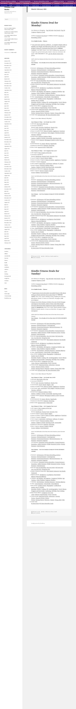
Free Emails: (4, 5)
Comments (7, 296)
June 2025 (6, 74)
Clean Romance (39, 97)
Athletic (6, 253)
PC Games (42, 143)
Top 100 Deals (49, 30)
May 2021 (6, 155)
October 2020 (7, 171)
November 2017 (7, 198)
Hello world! (13, 52)
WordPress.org (7, 298)
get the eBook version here (56, 53)
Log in (5, 291)
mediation (6, 267)
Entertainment (44, 172)
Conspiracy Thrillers (56, 91)
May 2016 (6, 236)
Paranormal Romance (43, 71)
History (37, 107)
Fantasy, (38, 113)
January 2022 (7, 137)
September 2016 (8, 227)
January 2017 (7, 218)
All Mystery (43, 88)
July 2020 (6, 177)
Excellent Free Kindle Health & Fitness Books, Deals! (11, 32)
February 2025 (7, 81)
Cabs (52, 129)
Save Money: (4, 3)
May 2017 (6, 209)
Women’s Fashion (43, 136)
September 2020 (8, 173)
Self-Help (54, 104)
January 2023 (7, 115)
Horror (42, 113)
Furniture (62, 131)
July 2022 (6, 126)
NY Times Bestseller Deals (53, 115)
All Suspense (47, 91)
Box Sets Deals (51, 80)
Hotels (44, 129)
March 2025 (7, 79)
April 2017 (6, 211)
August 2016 (7, 229)
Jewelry (43, 138)
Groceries (41, 127)
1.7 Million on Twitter (58, 1)
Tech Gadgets (51, 132)
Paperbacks (53, 143)
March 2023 (7, 110)
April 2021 (6, 157)
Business (46, 145)
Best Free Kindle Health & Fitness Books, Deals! (10, 29)
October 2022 (7, 121)
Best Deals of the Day (42, 124)
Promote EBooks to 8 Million (8, 1)
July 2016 (6, 231)
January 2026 (7, 61)
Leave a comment (36, 257)
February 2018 (7, 195)
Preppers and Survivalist (38, 104)
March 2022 (7, 135)
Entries (7, 293)
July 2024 (6, 92)
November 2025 (7, 65)
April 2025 (6, 76)
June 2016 (6, 234)
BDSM (48, 77)
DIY (47, 102)
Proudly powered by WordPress (38, 523)
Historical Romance (55, 71)
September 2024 (8, 90)
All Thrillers (40, 91)
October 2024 (7, 88)
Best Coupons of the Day (44, 152)
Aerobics (6, 251)
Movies (48, 143)
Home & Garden (48, 131)
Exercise (6, 258)
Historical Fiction (43, 109)
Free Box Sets (37, 82)
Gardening (48, 104)
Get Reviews (70, 1)
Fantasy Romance (41, 70)
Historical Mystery (41, 89)
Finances (41, 140)
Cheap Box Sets (46, 82)
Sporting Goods (57, 138)
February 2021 (7, 162)
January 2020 (7, 186)
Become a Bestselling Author (41, 1)
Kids (63, 113)
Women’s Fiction (40, 111)
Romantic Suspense (42, 73)
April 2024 (6, 97)
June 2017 (6, 207)
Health (39, 102)
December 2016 (7, 220)
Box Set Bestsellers (41, 80)
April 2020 (6, 184)
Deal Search (57, 30)
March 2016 (7, 240)
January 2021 (7, 164)
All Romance (40, 68)
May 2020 (6, 182)
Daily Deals (49, 147)
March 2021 (7, 159)
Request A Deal (41, 32)
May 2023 (6, 108)
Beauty (53, 127)
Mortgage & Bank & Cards (52, 140)
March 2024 (7, 99)
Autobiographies (53, 102)
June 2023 (6, 106)
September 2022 (8, 124)
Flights (48, 129)
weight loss (6, 278)
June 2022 (6, 128)
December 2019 (7, 189)
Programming (43, 107)
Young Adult (58, 113)
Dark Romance (41, 79)
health (5, 262)
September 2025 (8, 70)
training (6, 274)
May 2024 (6, 94)
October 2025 (7, 67)
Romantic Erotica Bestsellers (47, 75)
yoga (5, 283)
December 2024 (7, 83)
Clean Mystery (55, 97)
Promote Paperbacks (25, 1)
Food (37, 127)
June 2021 (6, 153)
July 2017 (6, 204)
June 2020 (6, 180)
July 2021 (6, 150)
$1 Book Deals (41, 115)
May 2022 (6, 130)
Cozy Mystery (49, 88)
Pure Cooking (60, 104)
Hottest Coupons (44, 170)
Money (64, 102)
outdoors (6, 269)
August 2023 (7, 101)
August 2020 (7, 175)
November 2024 (7, 85)
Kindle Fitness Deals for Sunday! (45, 272)
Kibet (43, 256)
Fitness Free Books (9, 8)
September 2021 (8, 146)
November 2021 (7, 141)
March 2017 (7, 213)
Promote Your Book (41, 35)
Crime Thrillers (41, 93)
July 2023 (6, 103)
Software (39, 134)
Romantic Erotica (55, 77)
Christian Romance (49, 95)
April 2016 (6, 238)
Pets (56, 127)
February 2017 (7, 216)
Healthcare (47, 127)
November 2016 (7, 222)
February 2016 (7, 243)
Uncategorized (7, 276)
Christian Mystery (60, 95)
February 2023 (7, 112)
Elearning (51, 145)
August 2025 (7, 72)
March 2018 (7, 193)
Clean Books (47, 97)
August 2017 (7, 202)
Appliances (56, 131)
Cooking (43, 102)
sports (5, 271)
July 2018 (6, 191)
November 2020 (7, 168)
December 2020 (7, 166)
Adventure (52, 109)
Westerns (47, 113)
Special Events (42, 147)
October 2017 (7, 200)
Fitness (6, 260)
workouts (6, 280)
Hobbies (38, 172)
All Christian (40, 95)
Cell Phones (44, 132)
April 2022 (6, 132)
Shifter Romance (42, 77)
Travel (60, 102)
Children (38, 138)
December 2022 (7, 117)
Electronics (42, 163)
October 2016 (7, 225)
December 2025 (7, 63)
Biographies (50, 98)
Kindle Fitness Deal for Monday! (44, 24)
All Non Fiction (42, 98)
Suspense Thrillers (50, 93)
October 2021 (7, 144)
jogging (6, 265)
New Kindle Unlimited (53, 84)
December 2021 (7, 139)
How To (38, 100)
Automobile (49, 138)
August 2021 (7, 148)
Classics (52, 113)
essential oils (7, 256)
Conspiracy (44, 106)
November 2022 (7, 119)
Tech (39, 132)
